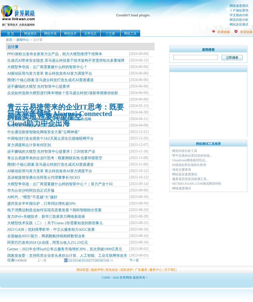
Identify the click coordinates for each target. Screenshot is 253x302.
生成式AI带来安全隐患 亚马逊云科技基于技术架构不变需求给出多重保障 (66, 60)
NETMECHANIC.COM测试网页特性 (197, 183)
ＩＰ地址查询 (239, 10)
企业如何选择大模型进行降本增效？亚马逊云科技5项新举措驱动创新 (62, 93)
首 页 (10, 33)
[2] (70, 260)
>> (111, 260)
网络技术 (70, 33)
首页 (9, 40)
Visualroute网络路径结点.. (189, 160)
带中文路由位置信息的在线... (192, 155)
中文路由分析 (239, 15)
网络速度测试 (239, 6)
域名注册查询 (181, 169)
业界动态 (90, 33)
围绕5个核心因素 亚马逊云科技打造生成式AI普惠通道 (50, 80)
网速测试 (30, 33)
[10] (106, 260)
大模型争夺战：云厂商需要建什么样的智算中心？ (47, 67)
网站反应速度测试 (184, 174)
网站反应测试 (239, 24)
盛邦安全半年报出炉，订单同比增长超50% (41, 203)
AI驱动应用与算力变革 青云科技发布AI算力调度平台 (49, 73)
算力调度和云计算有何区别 (29, 145)
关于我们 (170, 270)
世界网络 (19, 15)
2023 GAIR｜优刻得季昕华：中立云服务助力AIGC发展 (51, 230)
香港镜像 (246, 32)
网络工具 (130, 33)
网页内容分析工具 (184, 151)
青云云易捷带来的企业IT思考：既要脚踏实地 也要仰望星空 (54, 158)
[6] (88, 260)
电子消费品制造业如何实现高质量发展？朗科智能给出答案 (54, 210)
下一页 (134, 260)
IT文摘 (110, 33)
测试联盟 (82, 270)
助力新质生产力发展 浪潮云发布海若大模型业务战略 (49, 119)
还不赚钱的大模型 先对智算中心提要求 (38, 86)
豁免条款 (112, 270)
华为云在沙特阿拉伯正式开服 (30, 190)
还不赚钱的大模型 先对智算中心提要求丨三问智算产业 (51, 151)
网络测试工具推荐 (208, 144)
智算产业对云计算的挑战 (27, 112)
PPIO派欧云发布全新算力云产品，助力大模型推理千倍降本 (54, 54)
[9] (101, 260)
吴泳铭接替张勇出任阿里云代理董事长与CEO (43, 177)
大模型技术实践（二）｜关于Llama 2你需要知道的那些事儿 (55, 223)
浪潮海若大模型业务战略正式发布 (34, 125)
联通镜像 (223, 32)
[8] (97, 260)
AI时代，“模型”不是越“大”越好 (32, 197)
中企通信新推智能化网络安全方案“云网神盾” (43, 132)
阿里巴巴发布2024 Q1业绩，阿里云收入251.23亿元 (47, 243)
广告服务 (141, 270)
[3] (75, 260)
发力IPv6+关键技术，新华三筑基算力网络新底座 (46, 217)
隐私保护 (126, 270)
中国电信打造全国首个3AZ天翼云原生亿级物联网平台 (50, 138)
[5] (83, 260)
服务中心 (155, 270)
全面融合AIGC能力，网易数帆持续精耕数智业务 (46, 236)
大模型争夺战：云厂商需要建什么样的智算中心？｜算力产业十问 (60, 184)
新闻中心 (22, 40)
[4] (79, 260)
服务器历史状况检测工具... (190, 179)
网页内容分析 (239, 20)
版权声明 (97, 270)
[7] (92, 260)
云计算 (13, 47)
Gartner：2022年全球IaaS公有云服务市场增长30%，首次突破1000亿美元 (64, 249)
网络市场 (50, 33)
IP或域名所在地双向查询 (189, 165)
